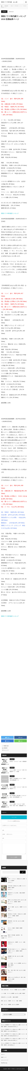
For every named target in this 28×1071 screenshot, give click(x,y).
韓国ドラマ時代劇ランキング (10, 213)
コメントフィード (4, 1060)
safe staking (10, 1045)
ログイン (3, 1054)
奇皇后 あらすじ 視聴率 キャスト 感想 (16, 942)
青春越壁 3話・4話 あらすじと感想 (15, 956)
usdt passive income (12, 1026)
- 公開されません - (7, 834)
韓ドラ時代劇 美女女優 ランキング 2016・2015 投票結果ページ (18, 796)
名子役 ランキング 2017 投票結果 (18, 761)
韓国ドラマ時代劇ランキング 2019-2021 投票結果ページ (18, 779)
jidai (8, 745)
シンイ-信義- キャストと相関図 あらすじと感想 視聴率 (13, 993)
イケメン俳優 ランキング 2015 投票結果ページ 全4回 (18, 770)
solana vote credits (11, 1040)
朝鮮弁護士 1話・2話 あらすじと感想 (16, 921)
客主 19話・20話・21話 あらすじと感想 (16, 970)
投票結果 (6, 5)
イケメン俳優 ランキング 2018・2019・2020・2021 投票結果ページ (18, 805)
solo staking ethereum (12, 1035)
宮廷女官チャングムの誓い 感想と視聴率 (16, 892)
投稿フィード (3, 1057)
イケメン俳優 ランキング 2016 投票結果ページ (18, 787)
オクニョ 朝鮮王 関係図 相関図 (15, 928)
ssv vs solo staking (11, 1031)
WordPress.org (4, 1062)
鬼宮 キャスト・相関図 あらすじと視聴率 (10, 1004)
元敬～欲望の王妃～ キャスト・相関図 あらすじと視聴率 (13, 989)
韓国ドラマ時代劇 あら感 (9, 2)
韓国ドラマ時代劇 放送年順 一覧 (15, 935)
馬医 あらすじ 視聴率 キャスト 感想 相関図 (11, 1000)
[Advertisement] (14, 41)
